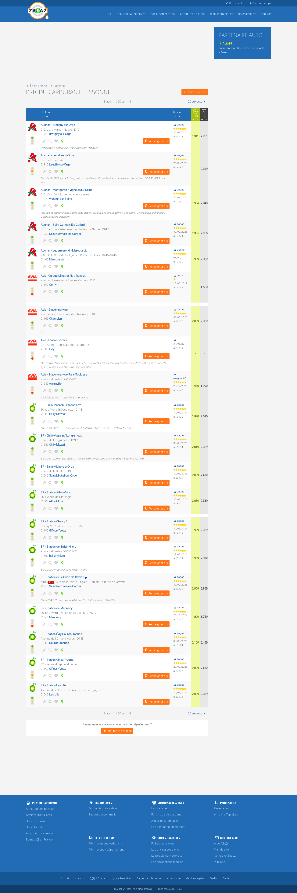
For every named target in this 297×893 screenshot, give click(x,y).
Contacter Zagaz (225, 855)
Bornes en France (39, 839)
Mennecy (55, 617)
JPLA (178, 275)
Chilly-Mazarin (57, 414)
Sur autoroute (35, 827)
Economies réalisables (103, 808)
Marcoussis (56, 259)
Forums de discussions (166, 814)
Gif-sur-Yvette (57, 530)
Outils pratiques (222, 14)
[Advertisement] (117, 53)
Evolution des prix (162, 14)
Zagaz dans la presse (149, 878)
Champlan (55, 318)
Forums (266, 14)
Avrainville (55, 383)
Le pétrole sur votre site (166, 855)
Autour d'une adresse (40, 833)
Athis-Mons (56, 501)
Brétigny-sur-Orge (60, 134)
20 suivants (197, 101)
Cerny (52, 284)
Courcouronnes (59, 643)
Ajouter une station (117, 731)
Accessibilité (173, 878)
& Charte (97, 878)
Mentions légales (195, 878)
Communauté (247, 14)
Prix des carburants (131, 14)
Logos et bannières (120, 878)
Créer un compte (260, 3)
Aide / (221, 843)
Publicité (219, 862)
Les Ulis (54, 694)
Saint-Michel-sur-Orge (63, 475)
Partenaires (221, 808)
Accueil (38, 11)
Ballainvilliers (57, 555)
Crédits (213, 878)
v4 (124, 889)
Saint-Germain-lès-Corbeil (65, 234)
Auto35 (225, 43)
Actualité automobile (164, 820)
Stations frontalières (39, 815)
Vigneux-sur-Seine (60, 199)
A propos (79, 878)
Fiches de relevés (162, 843)
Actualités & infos (193, 14)
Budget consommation (103, 814)
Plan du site (221, 849)
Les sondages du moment (168, 827)
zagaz (178, 124)
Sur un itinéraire (36, 821)
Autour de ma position (40, 809)
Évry (51, 349)
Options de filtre (195, 92)
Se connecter (234, 3)
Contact (227, 878)
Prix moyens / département (106, 849)
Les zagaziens (160, 808)
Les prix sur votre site (165, 849)
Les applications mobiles (167, 862)
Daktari (179, 249)
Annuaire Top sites (226, 814)
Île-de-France (36, 86)
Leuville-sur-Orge (59, 164)
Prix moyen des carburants (106, 843)
